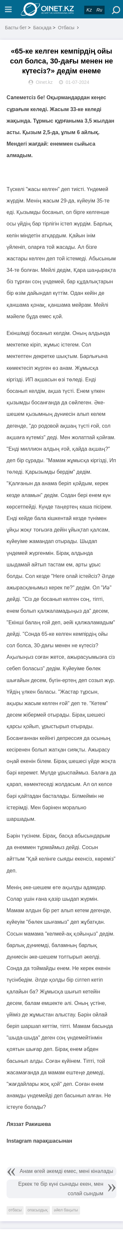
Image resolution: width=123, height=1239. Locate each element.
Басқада (42, 27)
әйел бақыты (66, 1210)
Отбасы (66, 27)
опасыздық (38, 1210)
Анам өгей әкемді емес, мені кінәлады (66, 1171)
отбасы (15, 1210)
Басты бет (16, 27)
